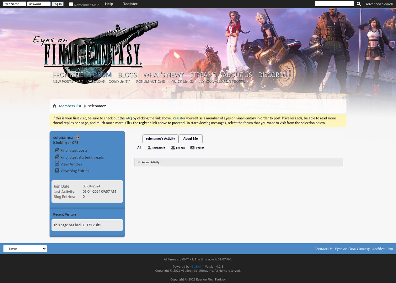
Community (119, 81)
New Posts (62, 81)
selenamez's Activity (160, 139)
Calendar (95, 81)
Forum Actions (150, 81)
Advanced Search (379, 4)
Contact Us (324, 248)
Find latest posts (71, 150)
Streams (203, 75)
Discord (271, 75)
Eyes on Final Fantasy (352, 248)
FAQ (79, 81)
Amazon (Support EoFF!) (222, 81)
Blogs (127, 75)
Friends (180, 147)
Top (390, 248)
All (139, 147)
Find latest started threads (79, 157)
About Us (237, 75)
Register (129, 4)
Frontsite (68, 75)
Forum (100, 75)
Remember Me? (84, 5)
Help (109, 4)
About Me (190, 139)
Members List (70, 105)
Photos (200, 147)
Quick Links (182, 81)
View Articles (68, 164)
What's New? (163, 75)
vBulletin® (197, 267)
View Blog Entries (72, 170)
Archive (378, 248)
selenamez (159, 147)
